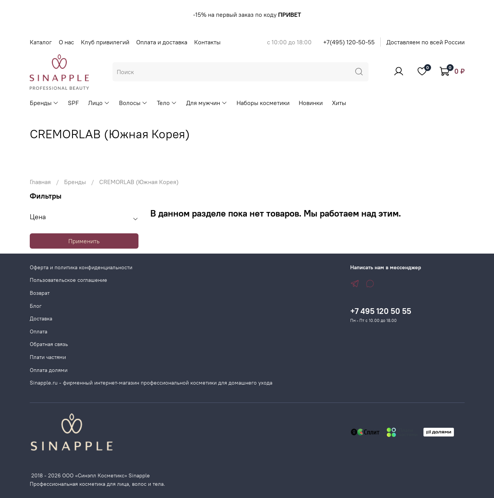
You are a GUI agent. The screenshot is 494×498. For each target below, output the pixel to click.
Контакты (207, 42)
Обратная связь (49, 344)
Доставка (41, 318)
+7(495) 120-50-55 (349, 42)
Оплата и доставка (161, 42)
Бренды (44, 103)
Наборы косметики (263, 103)
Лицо (99, 103)
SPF (73, 103)
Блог (36, 305)
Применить (84, 241)
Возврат (40, 292)
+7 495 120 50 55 (380, 311)
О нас (66, 42)
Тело (167, 103)
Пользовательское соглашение (68, 279)
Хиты (339, 103)
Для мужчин (206, 103)
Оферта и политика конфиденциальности (81, 267)
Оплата (38, 331)
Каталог (41, 42)
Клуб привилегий (105, 42)
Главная (40, 182)
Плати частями (48, 357)
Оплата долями (49, 370)
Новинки (311, 103)
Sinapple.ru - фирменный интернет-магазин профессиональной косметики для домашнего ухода (151, 382)
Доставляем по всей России (425, 42)
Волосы (133, 103)
